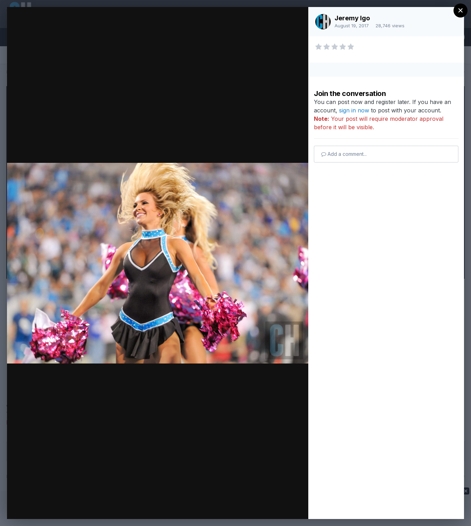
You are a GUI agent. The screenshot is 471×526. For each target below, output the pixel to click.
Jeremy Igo (352, 18)
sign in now (354, 110)
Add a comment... (344, 154)
